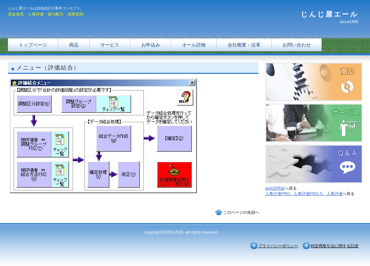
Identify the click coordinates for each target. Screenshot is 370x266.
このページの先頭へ (241, 212)
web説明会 (275, 188)
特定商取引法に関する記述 (334, 246)
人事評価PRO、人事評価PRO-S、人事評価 (304, 193)
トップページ (33, 45)
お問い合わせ (297, 45)
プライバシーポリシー (278, 246)
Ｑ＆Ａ (313, 164)
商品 (73, 45)
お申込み (150, 45)
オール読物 (194, 45)
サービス (109, 45)
